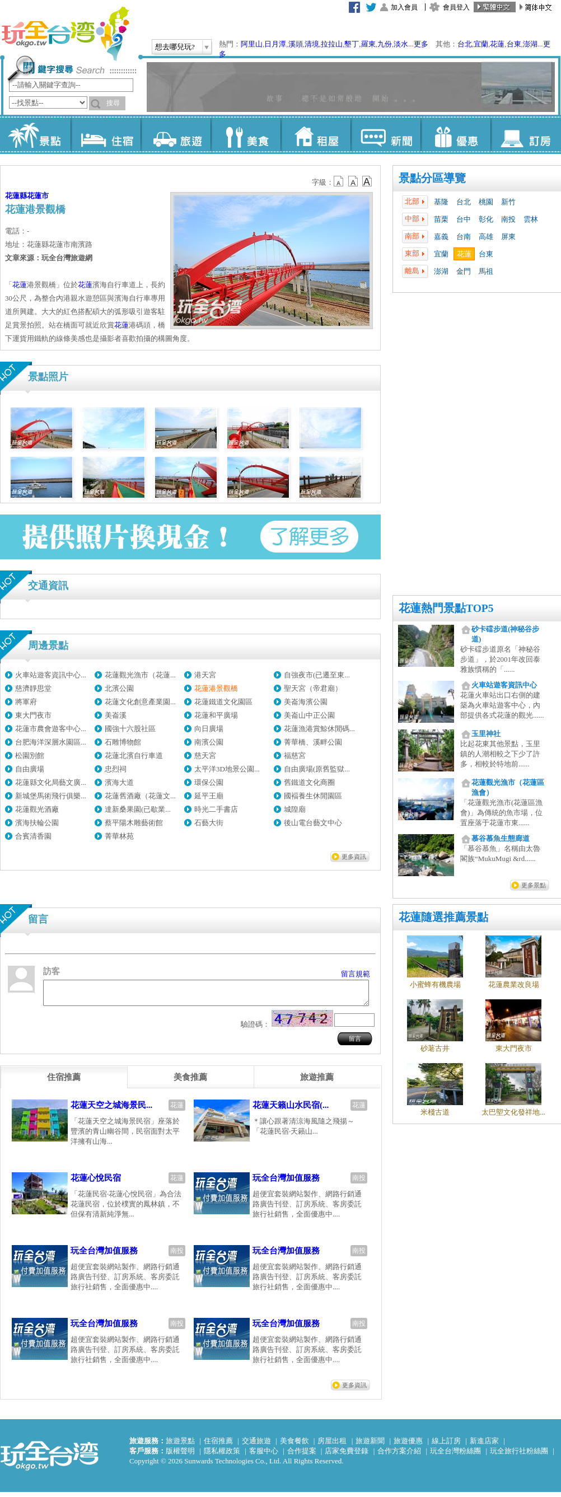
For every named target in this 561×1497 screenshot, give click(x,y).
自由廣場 (29, 769)
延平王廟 (208, 796)
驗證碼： (255, 1029)
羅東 (368, 44)
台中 (463, 219)
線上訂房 (446, 1446)
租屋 (315, 134)
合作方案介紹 (399, 1456)
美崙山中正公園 (309, 715)
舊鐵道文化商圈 (309, 782)
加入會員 (404, 7)
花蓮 (497, 44)
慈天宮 (205, 755)
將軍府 (26, 702)
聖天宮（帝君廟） (313, 688)
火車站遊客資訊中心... (50, 675)
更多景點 (533, 885)
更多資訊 (354, 856)
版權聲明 (180, 1456)
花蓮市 (38, 195)
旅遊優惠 (408, 1446)
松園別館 (29, 755)
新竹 (508, 202)
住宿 (106, 134)
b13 (353, 181)
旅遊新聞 (370, 1446)
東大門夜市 (33, 715)
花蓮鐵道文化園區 (223, 702)
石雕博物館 (123, 742)
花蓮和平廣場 (216, 715)
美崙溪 (116, 715)
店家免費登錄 (346, 1456)
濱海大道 (119, 782)
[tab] (64, 1082)
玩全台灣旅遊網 (65, 33)
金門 (463, 271)
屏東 (508, 236)
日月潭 (275, 44)
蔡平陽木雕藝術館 (134, 822)
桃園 (486, 202)
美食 (245, 134)
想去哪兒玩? (175, 47)
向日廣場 (208, 728)
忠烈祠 (116, 769)
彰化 (486, 219)
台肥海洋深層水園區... (50, 742)
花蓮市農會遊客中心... (50, 728)
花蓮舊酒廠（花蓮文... (140, 796)
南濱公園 (208, 742)
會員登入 (456, 7)
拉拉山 (332, 44)
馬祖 (486, 271)
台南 (463, 236)
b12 (339, 181)
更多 (421, 44)
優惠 (455, 134)
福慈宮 (295, 755)
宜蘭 (481, 44)
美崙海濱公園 (306, 702)
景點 (36, 134)
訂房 (525, 134)
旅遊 (176, 134)
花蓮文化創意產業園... (140, 702)
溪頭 (295, 44)
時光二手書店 (216, 809)
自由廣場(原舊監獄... (317, 769)
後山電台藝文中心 (313, 822)
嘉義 (441, 236)
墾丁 (351, 44)
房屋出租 (332, 1446)
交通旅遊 (256, 1446)
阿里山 (252, 44)
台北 (464, 44)
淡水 (401, 44)
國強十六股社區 (130, 728)
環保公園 (208, 782)
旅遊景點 (180, 1446)
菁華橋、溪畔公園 (313, 742)
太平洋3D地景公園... (227, 769)
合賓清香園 (33, 836)
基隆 (441, 202)
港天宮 (205, 675)
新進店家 (484, 1446)
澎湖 (530, 44)
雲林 (530, 219)
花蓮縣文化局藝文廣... (50, 782)
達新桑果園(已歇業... (138, 809)
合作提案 (301, 1456)
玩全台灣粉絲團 (455, 1456)
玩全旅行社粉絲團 (519, 1456)
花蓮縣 (16, 195)
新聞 (385, 134)
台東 (514, 44)
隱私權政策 (222, 1456)
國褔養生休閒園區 (313, 796)
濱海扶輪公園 (37, 822)
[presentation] (64, 1082)
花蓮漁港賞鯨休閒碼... (319, 728)
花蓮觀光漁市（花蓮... (140, 675)
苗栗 (441, 219)
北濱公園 (119, 688)
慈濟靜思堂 (33, 688)
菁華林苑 (119, 836)
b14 (367, 181)
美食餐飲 (294, 1446)
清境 (312, 44)
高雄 (486, 236)
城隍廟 (295, 809)
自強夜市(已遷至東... (317, 675)
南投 (508, 219)
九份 (384, 44)
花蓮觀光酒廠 (37, 809)
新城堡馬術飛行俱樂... (50, 796)
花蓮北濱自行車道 (134, 755)
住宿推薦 (218, 1446)
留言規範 (355, 974)
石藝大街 (208, 822)
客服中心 (263, 1456)
